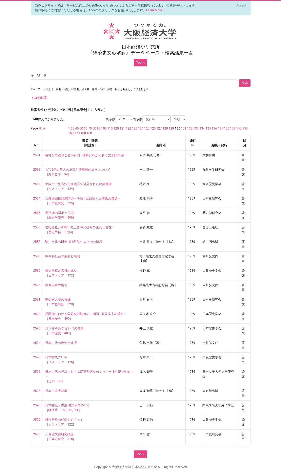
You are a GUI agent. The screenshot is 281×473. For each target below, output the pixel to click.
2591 (36, 299)
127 (159, 128)
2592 (36, 314)
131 (183, 128)
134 (202, 128)
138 (226, 128)
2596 (36, 372)
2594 (36, 343)
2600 (36, 434)
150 (245, 128)
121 (122, 128)
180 (83, 133)
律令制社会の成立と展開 (62, 256)
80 (94, 128)
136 (214, 128)
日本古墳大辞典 (56, 391)
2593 (36, 328)
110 (110, 128)
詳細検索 (39, 98)
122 (128, 128)
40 (77, 128)
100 (104, 128)
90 (98, 128)
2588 (36, 256)
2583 (36, 184)
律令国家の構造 (56, 285)
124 (140, 128)
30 (72, 128)
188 (89, 133)
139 (232, 128)
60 (85, 128)
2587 (36, 242)
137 (220, 128)
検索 (245, 83)
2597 (36, 391)
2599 (36, 420)
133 (196, 128)
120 (116, 128)
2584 (36, 198)
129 (171, 128)
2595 (36, 357)
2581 (36, 155)
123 (134, 128)
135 (208, 128)
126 (153, 128)
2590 (36, 285)
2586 (36, 227)
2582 (36, 169)
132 (189, 128)
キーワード (39, 75)
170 (77, 133)
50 (81, 128)
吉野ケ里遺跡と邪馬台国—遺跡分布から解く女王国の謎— (85, 155)
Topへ (140, 62)
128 (165, 128)
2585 (36, 213)
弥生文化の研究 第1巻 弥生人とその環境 (73, 242)
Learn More (154, 10)
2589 (36, 270)
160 (71, 133)
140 (239, 128)
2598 (36, 405)
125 (147, 128)
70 (90, 128)
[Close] (241, 5)
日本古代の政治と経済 (61, 343)
